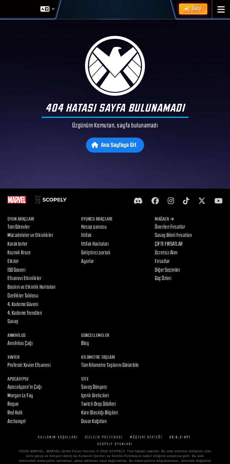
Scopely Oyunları (115, 444)
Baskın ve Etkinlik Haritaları (31, 287)
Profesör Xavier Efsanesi (29, 365)
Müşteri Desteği (146, 437)
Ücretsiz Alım (166, 253)
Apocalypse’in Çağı (24, 387)
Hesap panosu (94, 227)
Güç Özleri (163, 278)
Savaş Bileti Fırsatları (173, 235)
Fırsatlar (162, 261)
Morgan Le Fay (20, 396)
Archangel (16, 421)
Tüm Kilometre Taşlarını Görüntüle (110, 365)
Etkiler (13, 261)
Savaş (13, 321)
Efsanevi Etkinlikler (24, 278)
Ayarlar (87, 261)
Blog (85, 343)
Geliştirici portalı (96, 253)
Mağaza (164, 219)
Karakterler (17, 244)
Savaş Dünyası (94, 387)
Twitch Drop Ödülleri (98, 404)
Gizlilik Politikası (104, 437)
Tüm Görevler (18, 227)
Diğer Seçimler (167, 270)
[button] (221, 9)
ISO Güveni (16, 270)
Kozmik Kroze (19, 253)
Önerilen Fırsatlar (170, 227)
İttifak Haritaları (95, 244)
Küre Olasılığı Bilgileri (99, 413)
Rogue (13, 404)
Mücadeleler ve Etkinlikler (30, 235)
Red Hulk (15, 413)
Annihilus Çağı (20, 343)
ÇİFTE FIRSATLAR (169, 244)
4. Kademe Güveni (22, 304)
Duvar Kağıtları (94, 421)
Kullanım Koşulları (58, 437)
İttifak (86, 235)
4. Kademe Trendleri (24, 313)
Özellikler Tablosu (22, 296)
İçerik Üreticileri (95, 396)
